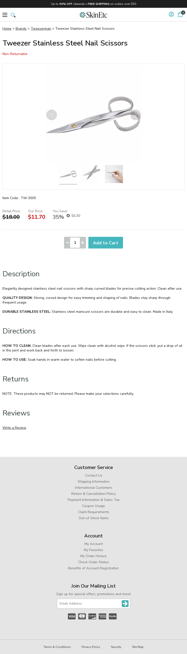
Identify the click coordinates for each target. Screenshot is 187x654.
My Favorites (93, 550)
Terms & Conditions (57, 647)
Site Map (138, 647)
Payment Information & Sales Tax (94, 499)
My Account (93, 544)
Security (116, 647)
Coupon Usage (93, 506)
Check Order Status (93, 562)
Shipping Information (94, 481)
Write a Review (14, 427)
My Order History (93, 556)
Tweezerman (41, 28)
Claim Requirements (93, 512)
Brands (21, 28)
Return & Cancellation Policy (93, 493)
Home (6, 28)
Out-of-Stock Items (94, 518)
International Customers (93, 487)
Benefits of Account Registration (93, 568)
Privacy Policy (91, 647)
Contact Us (93, 475)
